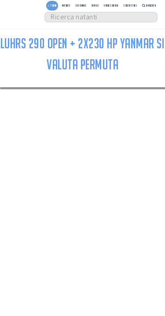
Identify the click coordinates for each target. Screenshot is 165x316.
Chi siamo (81, 5)
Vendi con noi (111, 5)
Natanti (66, 5)
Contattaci (130, 5)
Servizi (95, 5)
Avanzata (149, 5)
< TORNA (52, 5)
